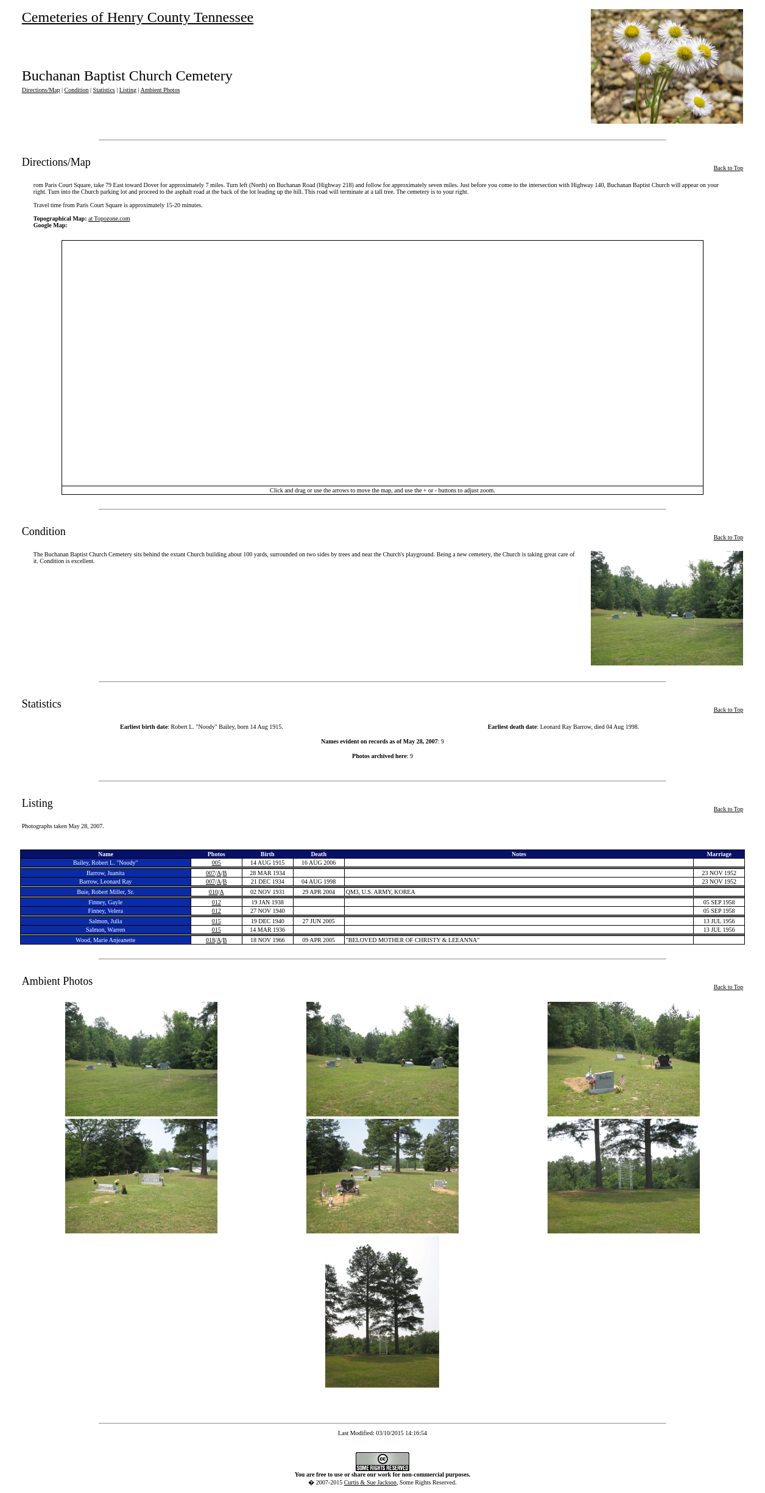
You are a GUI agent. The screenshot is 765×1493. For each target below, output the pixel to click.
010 (213, 891)
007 (210, 873)
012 (216, 902)
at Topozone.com (109, 218)
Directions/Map (41, 90)
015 (216, 921)
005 (216, 862)
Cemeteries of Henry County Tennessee (137, 17)
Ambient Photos (160, 90)
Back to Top (729, 168)
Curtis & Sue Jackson (370, 1482)
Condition (77, 90)
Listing (127, 90)
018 (210, 940)
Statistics (104, 90)
